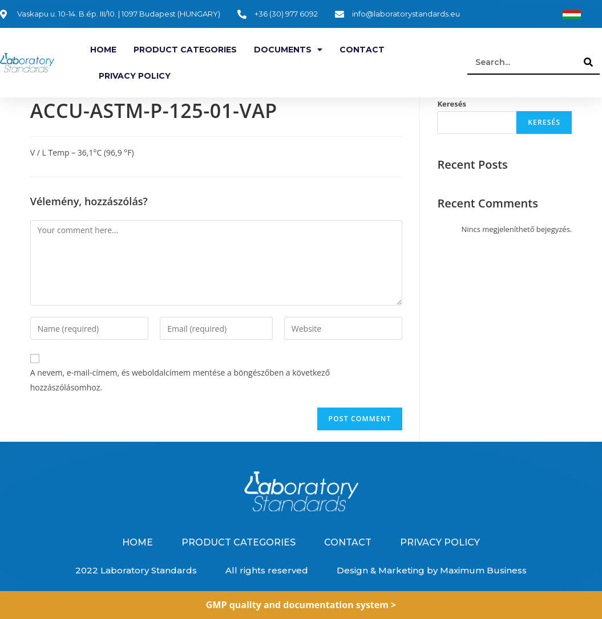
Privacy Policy (135, 76)
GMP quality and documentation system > (301, 604)
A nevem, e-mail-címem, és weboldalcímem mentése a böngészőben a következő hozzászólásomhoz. (180, 379)
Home (103, 49)
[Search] (588, 62)
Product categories (185, 49)
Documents (288, 49)
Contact (362, 49)
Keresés (451, 104)
